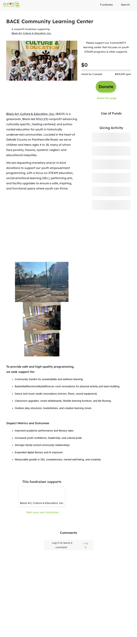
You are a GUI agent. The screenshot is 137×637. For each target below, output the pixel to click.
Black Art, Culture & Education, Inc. (31, 33)
